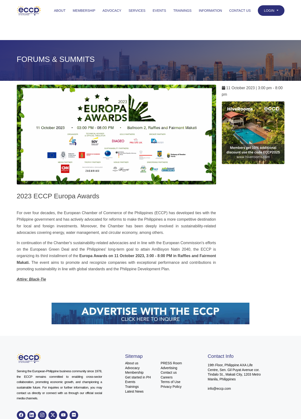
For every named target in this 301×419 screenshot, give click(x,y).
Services (137, 10)
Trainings (182, 10)
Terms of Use (170, 382)
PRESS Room (171, 363)
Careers (167, 377)
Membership (84, 10)
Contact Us (240, 10)
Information (210, 10)
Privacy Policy (171, 387)
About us (131, 363)
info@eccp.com (219, 388)
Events (159, 10)
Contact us (169, 372)
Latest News (134, 391)
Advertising (169, 368)
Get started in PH (138, 377)
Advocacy (111, 10)
